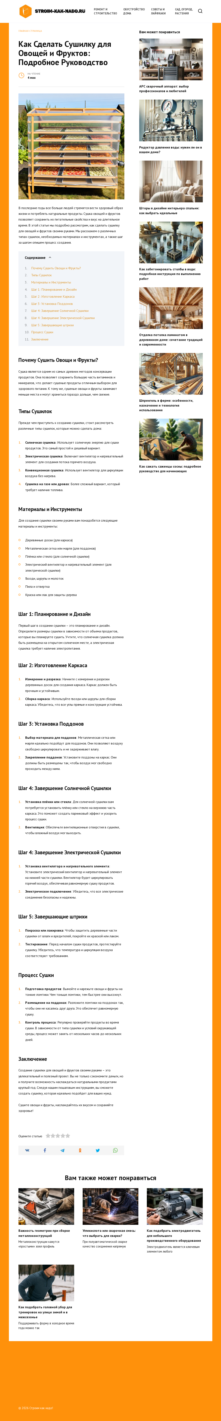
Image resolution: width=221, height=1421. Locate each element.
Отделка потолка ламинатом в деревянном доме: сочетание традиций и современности (171, 339)
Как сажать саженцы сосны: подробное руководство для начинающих (170, 468)
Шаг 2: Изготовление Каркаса (53, 296)
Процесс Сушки (42, 332)
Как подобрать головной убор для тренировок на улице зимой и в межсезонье (45, 1367)
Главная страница (30, 30)
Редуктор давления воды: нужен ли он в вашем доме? (170, 149)
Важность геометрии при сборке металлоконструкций (44, 1288)
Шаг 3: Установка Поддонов (52, 303)
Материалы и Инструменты (51, 282)
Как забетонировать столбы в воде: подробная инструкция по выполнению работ (170, 274)
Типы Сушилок (41, 275)
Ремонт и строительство (105, 11)
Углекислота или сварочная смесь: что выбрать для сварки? (109, 1288)
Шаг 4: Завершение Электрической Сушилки (63, 318)
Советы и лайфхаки (158, 11)
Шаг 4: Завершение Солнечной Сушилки (60, 310)
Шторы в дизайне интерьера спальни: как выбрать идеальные (169, 210)
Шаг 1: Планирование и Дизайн (54, 289)
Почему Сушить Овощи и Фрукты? (56, 268)
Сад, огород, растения (184, 11)
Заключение (40, 339)
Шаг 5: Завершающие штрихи (52, 325)
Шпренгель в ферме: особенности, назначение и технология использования (166, 405)
